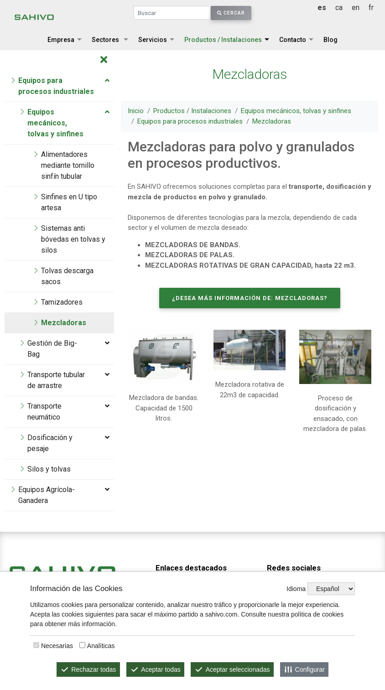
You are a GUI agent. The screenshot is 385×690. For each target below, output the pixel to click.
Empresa (60, 39)
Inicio (136, 111)
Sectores (105, 39)
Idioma (296, 588)
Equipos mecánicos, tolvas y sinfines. (206, 542)
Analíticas (101, 645)
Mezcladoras (272, 121)
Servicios (152, 39)
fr (371, 7)
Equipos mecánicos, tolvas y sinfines (296, 111)
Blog (330, 39)
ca (339, 7)
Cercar (231, 13)
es (321, 7)
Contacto (292, 39)
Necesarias (57, 645)
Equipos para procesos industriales (190, 121)
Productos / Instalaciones (223, 39)
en (355, 7)
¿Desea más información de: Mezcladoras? (250, 298)
